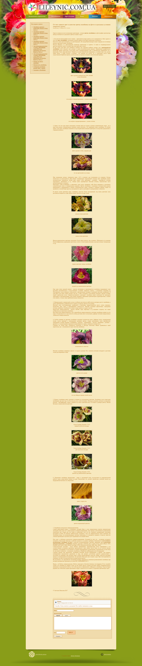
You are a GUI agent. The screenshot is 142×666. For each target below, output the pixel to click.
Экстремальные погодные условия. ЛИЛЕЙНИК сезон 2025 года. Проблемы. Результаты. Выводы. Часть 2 (40, 49)
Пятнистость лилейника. (40, 65)
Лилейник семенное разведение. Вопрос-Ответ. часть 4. (40, 28)
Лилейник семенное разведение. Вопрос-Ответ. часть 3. (40, 33)
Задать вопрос (107, 657)
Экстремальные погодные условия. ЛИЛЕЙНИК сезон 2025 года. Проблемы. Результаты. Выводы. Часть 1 (40, 56)
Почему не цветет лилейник (38, 62)
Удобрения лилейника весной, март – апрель (39, 67)
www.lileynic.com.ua (41, 657)
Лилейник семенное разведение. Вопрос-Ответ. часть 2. (40, 38)
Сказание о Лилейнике (39, 70)
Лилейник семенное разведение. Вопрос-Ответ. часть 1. (40, 43)
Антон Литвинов (75, 658)
